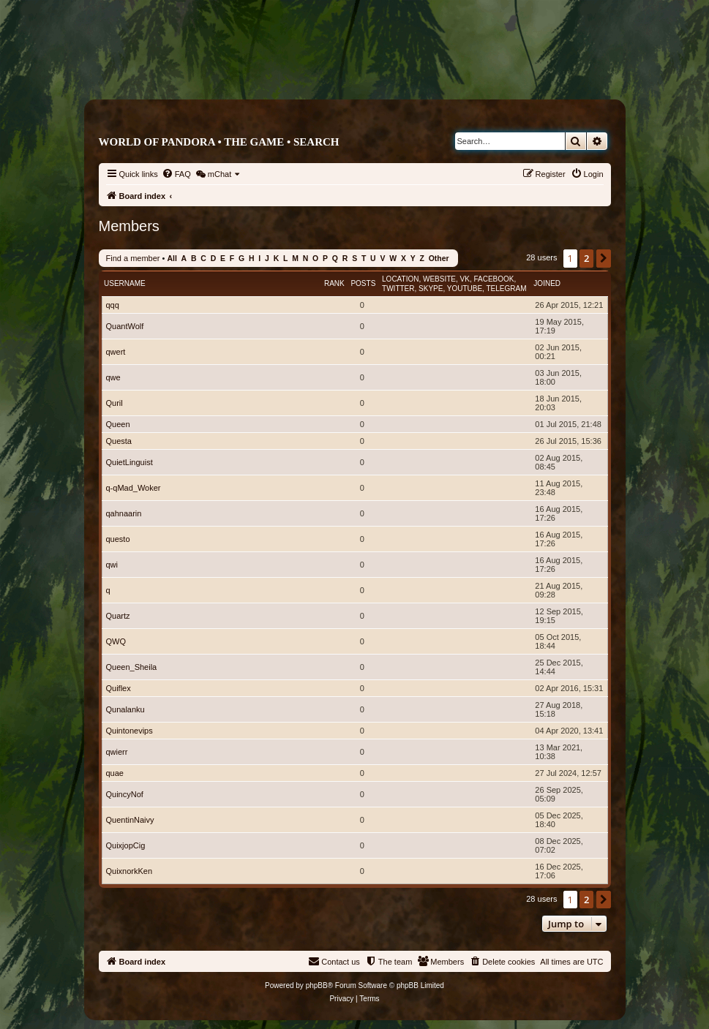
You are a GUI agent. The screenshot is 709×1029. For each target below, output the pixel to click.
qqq (112, 305)
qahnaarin (124, 513)
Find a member (133, 258)
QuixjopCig (126, 845)
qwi (112, 564)
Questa (119, 441)
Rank (334, 283)
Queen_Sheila (131, 667)
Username (125, 283)
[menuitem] (176, 174)
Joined (546, 283)
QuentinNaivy (130, 819)
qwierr (117, 751)
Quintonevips (129, 730)
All (171, 259)
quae (115, 773)
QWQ (116, 641)
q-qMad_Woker (133, 487)
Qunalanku (125, 709)
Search (316, 142)
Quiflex (118, 688)
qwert (116, 351)
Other (439, 259)
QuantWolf (125, 326)
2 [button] (586, 258)
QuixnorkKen (129, 871)
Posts (362, 283)
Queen (118, 424)
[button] (603, 258)
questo (118, 539)
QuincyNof (124, 794)
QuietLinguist (129, 462)
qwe (113, 377)
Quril (114, 403)
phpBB (317, 985)
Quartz (118, 615)
